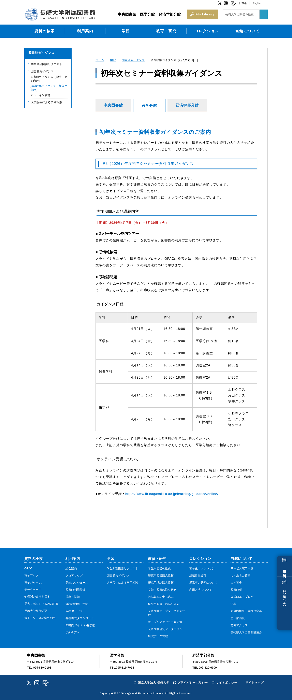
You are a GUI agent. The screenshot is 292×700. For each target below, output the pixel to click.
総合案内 (71, 568)
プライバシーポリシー (192, 682)
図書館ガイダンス (41, 53)
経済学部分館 (187, 105)
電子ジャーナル (34, 582)
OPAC (28, 568)
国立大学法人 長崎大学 (153, 682)
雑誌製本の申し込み (161, 596)
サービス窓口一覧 (242, 568)
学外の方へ (72, 632)
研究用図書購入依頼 (161, 575)
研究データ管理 (158, 636)
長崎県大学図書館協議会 (246, 632)
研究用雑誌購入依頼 (161, 582)
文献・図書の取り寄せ (162, 589)
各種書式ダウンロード (79, 618)
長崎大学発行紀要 (35, 610)
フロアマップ (74, 575)
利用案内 (85, 31)
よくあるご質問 (240, 575)
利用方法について (200, 589)
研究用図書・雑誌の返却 (163, 604)
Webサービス (74, 611)
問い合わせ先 (284, 594)
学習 (126, 31)
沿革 (233, 604)
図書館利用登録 (75, 589)
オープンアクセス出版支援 (165, 622)
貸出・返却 (72, 596)
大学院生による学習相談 (46, 102)
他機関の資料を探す (37, 596)
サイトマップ (254, 682)
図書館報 (236, 589)
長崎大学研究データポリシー (166, 629)
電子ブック (31, 575)
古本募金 (236, 582)
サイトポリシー (226, 682)
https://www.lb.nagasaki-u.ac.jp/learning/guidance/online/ (171, 494)
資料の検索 (44, 31)
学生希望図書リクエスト (46, 64)
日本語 (243, 3)
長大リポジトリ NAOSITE (41, 603)
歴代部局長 (238, 618)
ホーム (100, 60)
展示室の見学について (203, 582)
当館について (247, 31)
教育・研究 (166, 31)
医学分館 (149, 106)
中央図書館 (113, 105)
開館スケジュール (76, 582)
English (257, 3)
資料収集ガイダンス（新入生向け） (48, 87)
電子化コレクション (202, 568)
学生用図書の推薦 (159, 568)
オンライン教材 (40, 95)
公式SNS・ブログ (242, 596)
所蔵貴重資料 (197, 575)
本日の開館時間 (284, 569)
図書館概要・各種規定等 (246, 611)
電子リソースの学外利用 (40, 617)
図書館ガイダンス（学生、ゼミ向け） (48, 78)
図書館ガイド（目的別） (81, 625)
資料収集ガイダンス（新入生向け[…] (174, 60)
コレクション (207, 31)
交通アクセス (239, 625)
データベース (32, 589)
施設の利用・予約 (76, 604)
